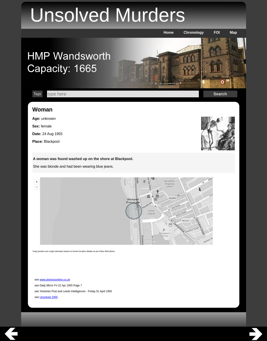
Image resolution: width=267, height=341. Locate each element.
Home (168, 32)
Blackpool (51, 141)
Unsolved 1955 (49, 297)
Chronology (194, 32)
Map (233, 32)
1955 (58, 134)
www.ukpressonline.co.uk (55, 279)
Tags (37, 94)
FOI (217, 32)
